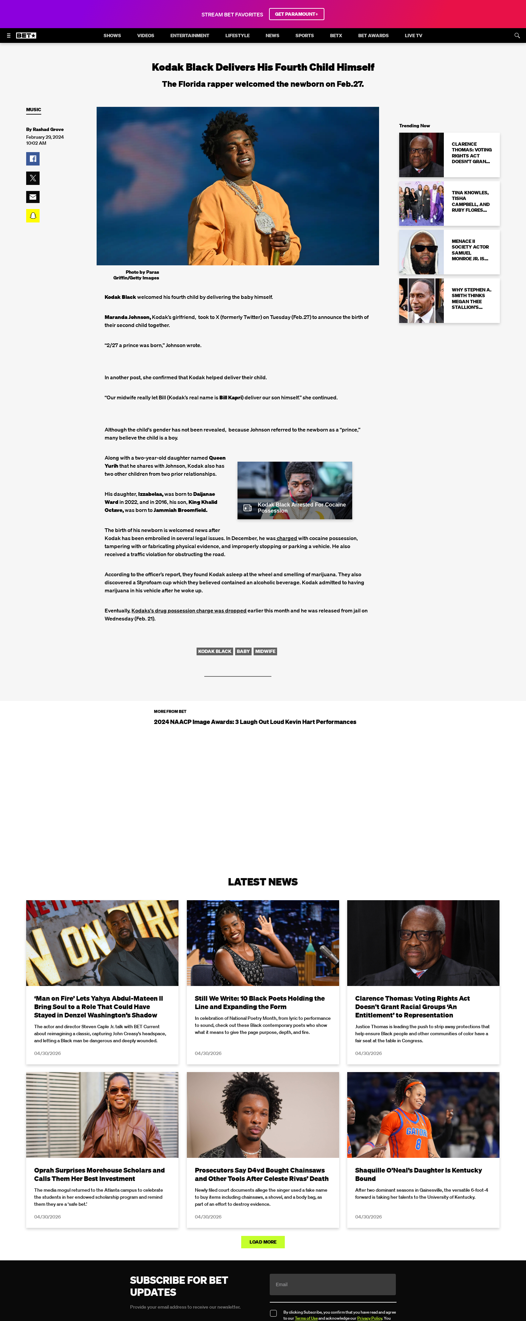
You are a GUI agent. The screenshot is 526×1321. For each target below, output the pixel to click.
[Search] (517, 35)
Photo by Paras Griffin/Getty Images (136, 275)
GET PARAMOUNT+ (296, 14)
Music (33, 110)
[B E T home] (26, 38)
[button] (33, 159)
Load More (263, 1242)
